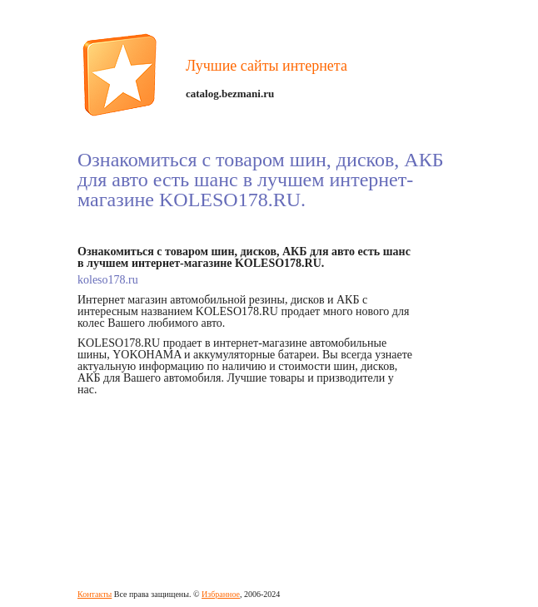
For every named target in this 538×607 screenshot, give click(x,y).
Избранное (221, 594)
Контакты (94, 594)
